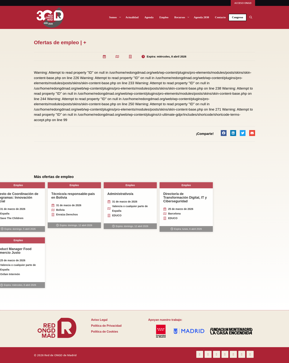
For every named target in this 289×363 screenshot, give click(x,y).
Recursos (182, 17)
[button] (250, 17)
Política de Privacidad (106, 325)
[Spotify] (250, 354)
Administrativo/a (13, 194)
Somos (116, 17)
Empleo (163, 17)
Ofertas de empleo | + (60, 42)
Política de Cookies (104, 331)
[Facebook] (199, 354)
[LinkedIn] (233, 354)
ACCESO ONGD (242, 3)
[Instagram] (241, 354)
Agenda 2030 (201, 17)
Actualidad (132, 17)
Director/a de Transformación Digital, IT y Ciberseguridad (78, 197)
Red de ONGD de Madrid (60, 355)
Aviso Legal (99, 319)
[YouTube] (225, 354)
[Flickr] (216, 354)
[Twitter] (208, 354)
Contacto (220, 17)
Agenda (148, 17)
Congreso (237, 17)
